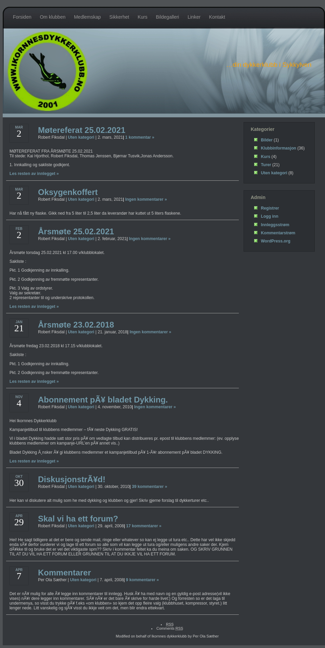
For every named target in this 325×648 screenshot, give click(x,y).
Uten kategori (81, 137)
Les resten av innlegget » (34, 173)
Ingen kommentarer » (146, 199)
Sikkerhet (119, 17)
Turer (266, 164)
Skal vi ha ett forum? (78, 518)
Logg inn (269, 216)
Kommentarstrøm (278, 233)
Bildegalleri (167, 17)
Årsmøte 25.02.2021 (76, 231)
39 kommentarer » (149, 486)
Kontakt (217, 17)
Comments (169, 628)
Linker (194, 17)
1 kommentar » (139, 137)
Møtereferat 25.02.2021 (81, 130)
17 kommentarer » (143, 526)
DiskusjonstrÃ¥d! (72, 479)
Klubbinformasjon (278, 148)
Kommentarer (64, 572)
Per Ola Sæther (205, 636)
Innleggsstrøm (275, 224)
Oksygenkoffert (68, 192)
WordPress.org (275, 241)
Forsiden (22, 17)
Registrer (270, 208)
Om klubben (52, 17)
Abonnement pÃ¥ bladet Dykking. (103, 399)
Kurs (143, 17)
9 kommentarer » (142, 579)
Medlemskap (87, 17)
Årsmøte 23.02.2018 (76, 324)
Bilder (266, 140)
